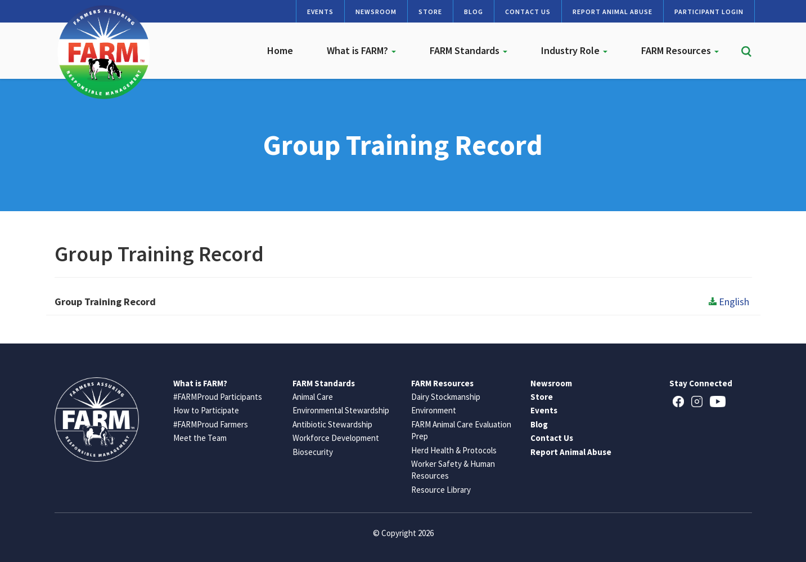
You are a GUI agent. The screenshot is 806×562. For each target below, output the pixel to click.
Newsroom (376, 11)
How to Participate (206, 410)
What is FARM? (361, 50)
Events (320, 11)
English (729, 301)
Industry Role (574, 50)
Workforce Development (335, 437)
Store (430, 11)
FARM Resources (680, 50)
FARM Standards (468, 50)
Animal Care (312, 396)
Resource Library (441, 489)
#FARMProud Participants (217, 396)
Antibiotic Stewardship (332, 424)
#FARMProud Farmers (210, 424)
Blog (473, 11)
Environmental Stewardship (340, 410)
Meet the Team (200, 437)
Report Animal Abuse (612, 11)
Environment (433, 410)
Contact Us (528, 11)
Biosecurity (312, 452)
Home (280, 50)
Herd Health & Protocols (454, 450)
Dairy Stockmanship (445, 396)
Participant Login (709, 11)
